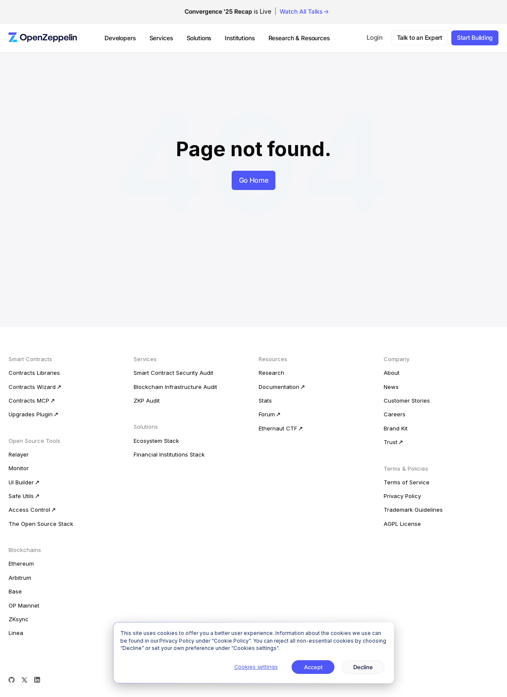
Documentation (279, 386)
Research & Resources (299, 38)
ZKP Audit (147, 400)
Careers (395, 414)
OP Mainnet (24, 605)
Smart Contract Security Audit (173, 372)
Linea (16, 632)
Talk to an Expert (419, 37)
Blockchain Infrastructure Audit (175, 386)
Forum (267, 414)
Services (161, 38)
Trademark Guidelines (413, 509)
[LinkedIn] (37, 680)
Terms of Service (406, 482)
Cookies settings (256, 666)
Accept (313, 667)
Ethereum (21, 563)
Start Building (475, 37)
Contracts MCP (29, 400)
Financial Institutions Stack (169, 454)
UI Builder (21, 482)
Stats (265, 400)
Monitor (19, 468)
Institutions (239, 38)
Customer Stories (407, 400)
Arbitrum (20, 577)
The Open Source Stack (41, 523)
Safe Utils (21, 495)
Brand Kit (396, 428)
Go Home (253, 180)
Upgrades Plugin (31, 414)
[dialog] (253, 652)
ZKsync (19, 619)
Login (375, 37)
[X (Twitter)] (24, 680)
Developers (120, 38)
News (391, 386)
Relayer (19, 454)
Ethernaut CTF (278, 428)
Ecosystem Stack (156, 440)
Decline (363, 667)
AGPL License (402, 523)
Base (15, 591)
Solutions (199, 38)
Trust (390, 442)
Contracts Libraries (34, 372)
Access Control (29, 509)
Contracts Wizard (32, 386)
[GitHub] (12, 680)
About (392, 372)
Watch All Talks (301, 11)
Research (271, 372)
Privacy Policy (402, 495)
